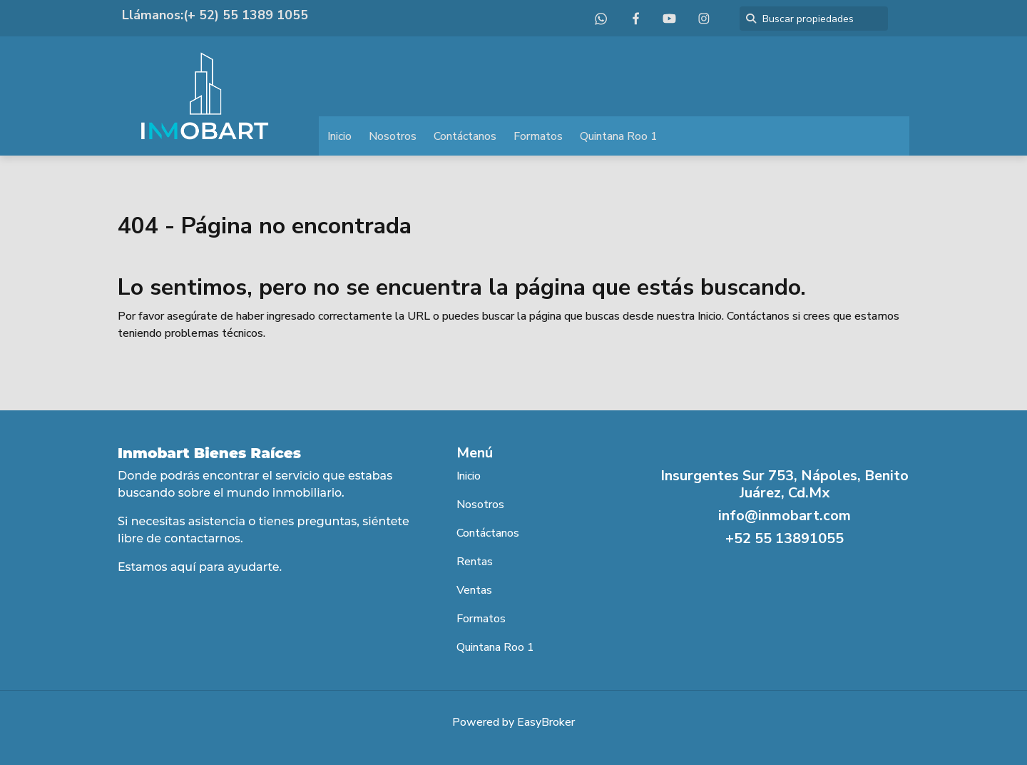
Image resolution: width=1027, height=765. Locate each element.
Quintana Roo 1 (619, 136)
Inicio (339, 136)
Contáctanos (465, 136)
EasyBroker (546, 722)
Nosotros (393, 136)
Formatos (538, 136)
